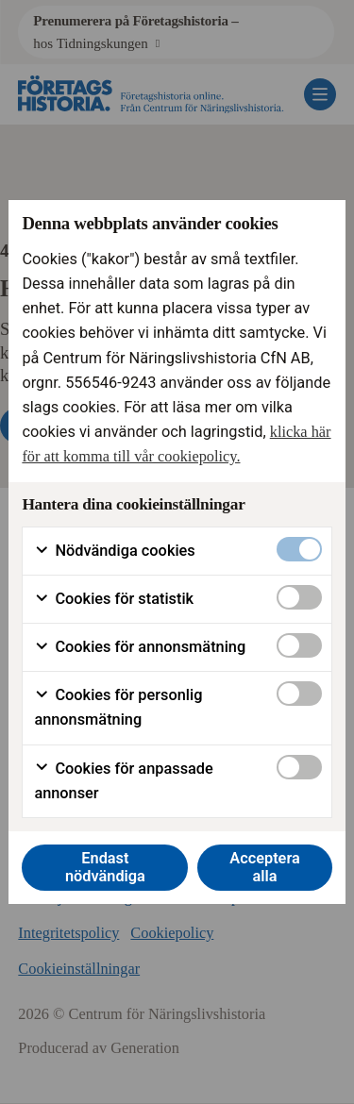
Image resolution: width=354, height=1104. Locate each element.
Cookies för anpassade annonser (123, 781)
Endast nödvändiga (105, 867)
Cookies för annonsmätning (139, 647)
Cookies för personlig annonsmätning (118, 707)
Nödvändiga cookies (114, 551)
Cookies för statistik (114, 599)
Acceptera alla (264, 867)
